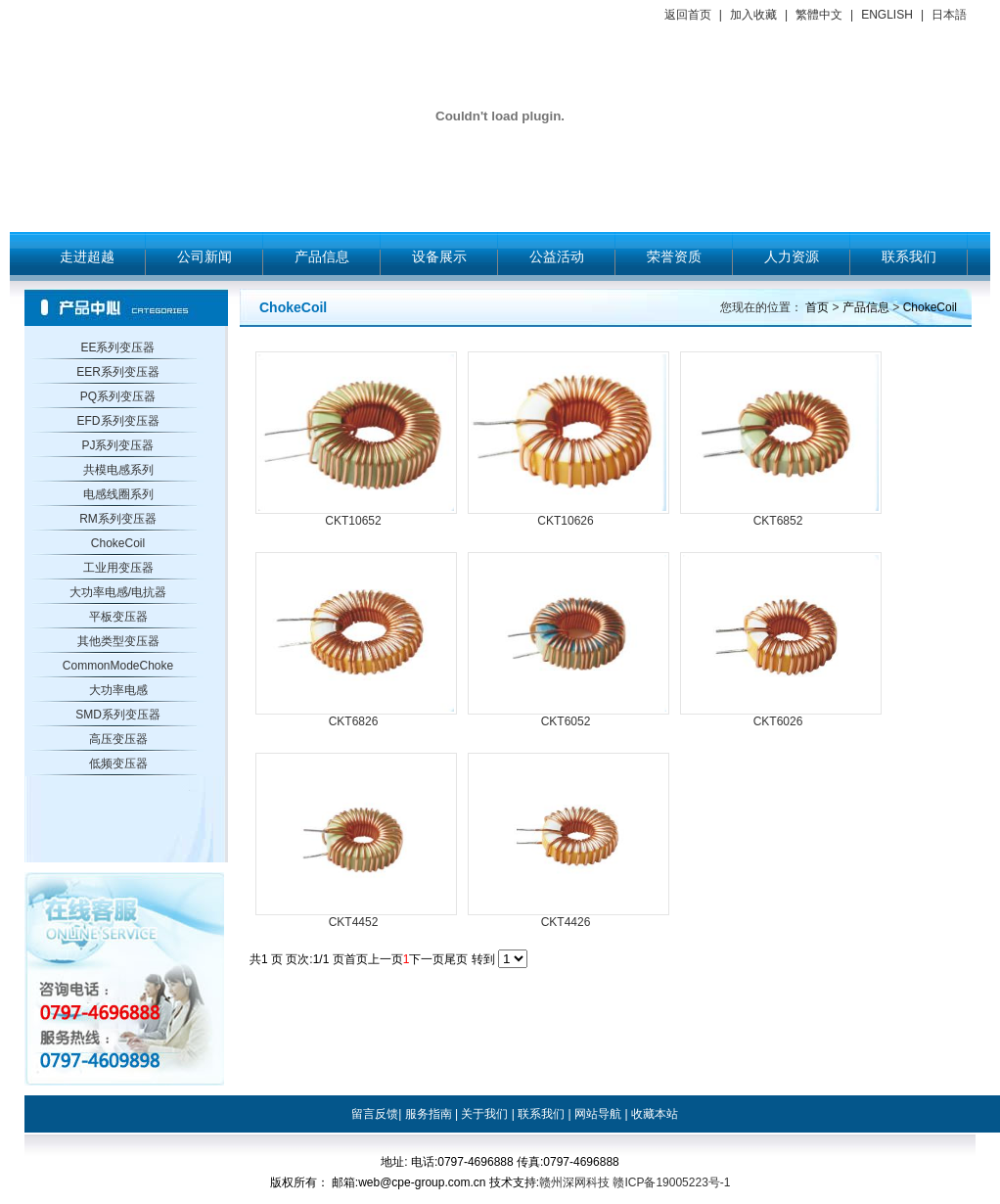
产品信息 (322, 256)
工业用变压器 (118, 568)
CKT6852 (778, 521)
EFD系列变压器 (118, 421)
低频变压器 (118, 763)
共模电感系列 (118, 470)
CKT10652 (353, 521)
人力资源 (791, 256)
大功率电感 (118, 690)
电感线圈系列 (118, 494)
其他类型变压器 (118, 641)
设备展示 (439, 256)
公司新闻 (204, 256)
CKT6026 (778, 721)
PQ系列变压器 (118, 396)
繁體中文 (818, 15)
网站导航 (597, 1114)
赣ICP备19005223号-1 (671, 1182)
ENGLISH (887, 15)
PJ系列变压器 (117, 445)
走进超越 (87, 256)
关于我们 (484, 1114)
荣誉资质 (674, 256)
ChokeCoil (118, 543)
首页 (817, 307)
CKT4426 (566, 922)
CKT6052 (566, 721)
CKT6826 (354, 721)
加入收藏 (753, 15)
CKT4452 (354, 922)
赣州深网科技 (574, 1182)
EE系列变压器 (117, 347)
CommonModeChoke (118, 665)
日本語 (949, 15)
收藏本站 (654, 1114)
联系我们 (909, 256)
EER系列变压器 (117, 372)
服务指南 (428, 1114)
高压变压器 (118, 739)
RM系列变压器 (118, 519)
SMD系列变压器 (117, 714)
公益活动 (556, 256)
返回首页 (687, 15)
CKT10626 (565, 521)
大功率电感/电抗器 (117, 592)
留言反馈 (374, 1114)
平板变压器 (118, 617)
